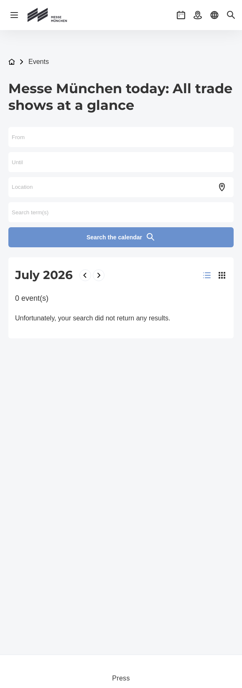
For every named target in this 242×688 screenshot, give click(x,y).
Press (121, 678)
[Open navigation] (14, 15)
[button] (181, 15)
